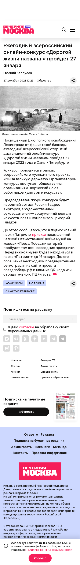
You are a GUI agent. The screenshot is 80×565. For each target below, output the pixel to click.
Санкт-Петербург (20, 291)
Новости (16, 360)
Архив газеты (49, 366)
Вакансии (42, 447)
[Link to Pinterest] (16, 348)
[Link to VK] (16, 338)
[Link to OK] (25, 338)
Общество (44, 80)
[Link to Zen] (34, 338)
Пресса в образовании (55, 377)
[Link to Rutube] (6, 348)
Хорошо (40, 558)
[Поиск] (64, 30)
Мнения (15, 372)
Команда (60, 447)
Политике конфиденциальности (48, 550)
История (36, 283)
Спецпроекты (49, 372)
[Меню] (73, 30)
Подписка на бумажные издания (39, 441)
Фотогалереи (20, 377)
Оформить (26, 411)
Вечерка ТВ (48, 360)
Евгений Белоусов (17, 73)
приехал (39, 234)
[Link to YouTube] (44, 338)
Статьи (15, 366)
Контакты (21, 453)
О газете (31, 434)
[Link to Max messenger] (6, 338)
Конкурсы (14, 283)
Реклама (47, 434)
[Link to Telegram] (53, 338)
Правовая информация (49, 453)
